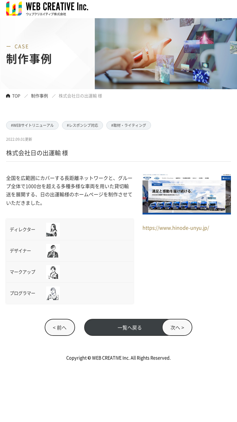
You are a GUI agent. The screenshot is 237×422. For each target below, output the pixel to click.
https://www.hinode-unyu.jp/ (176, 227)
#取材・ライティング (128, 125)
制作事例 (39, 96)
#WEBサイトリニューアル (32, 125)
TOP (16, 96)
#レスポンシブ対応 (82, 125)
